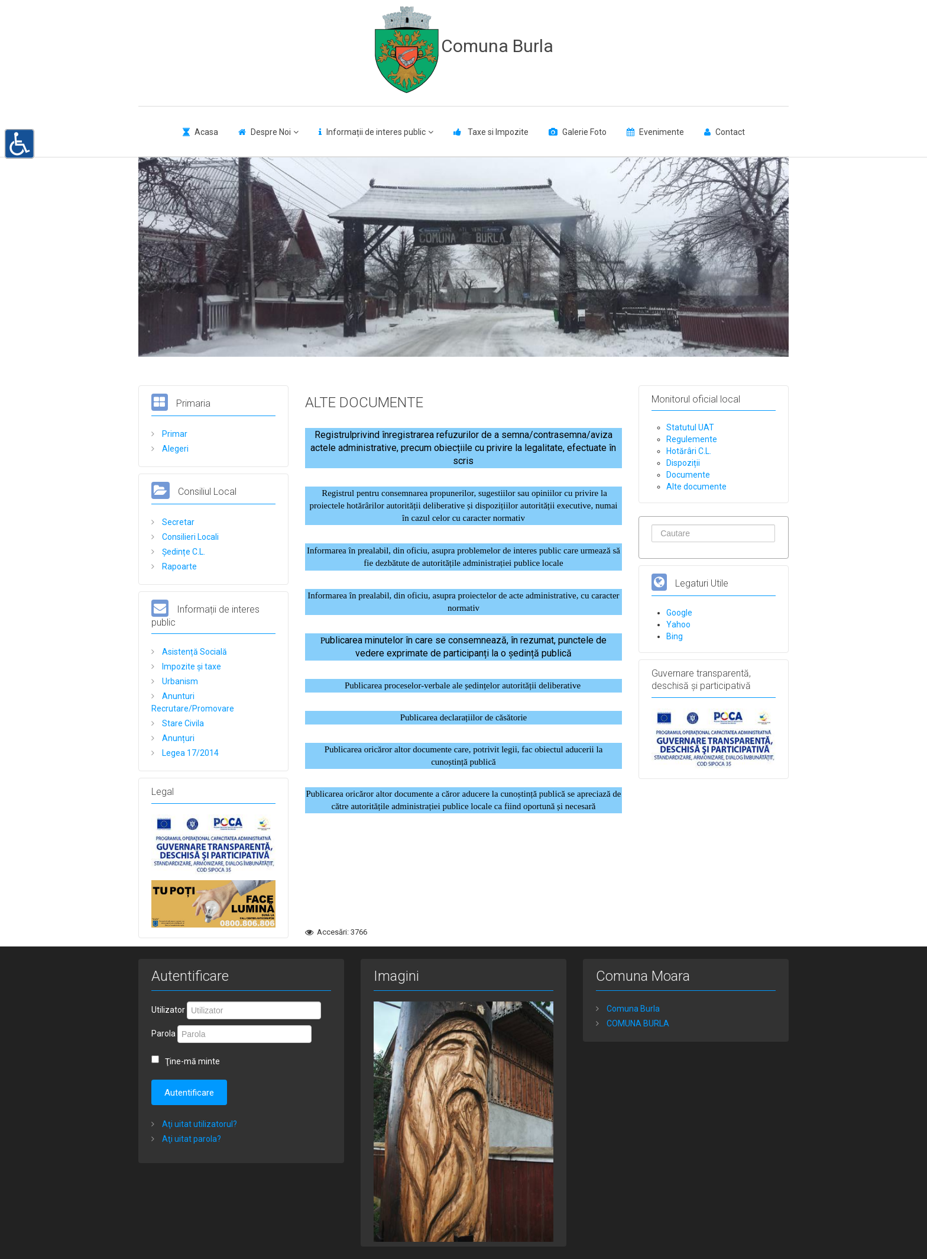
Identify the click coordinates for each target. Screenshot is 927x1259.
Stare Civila (182, 723)
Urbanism (179, 681)
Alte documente (696, 486)
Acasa (206, 132)
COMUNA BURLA (637, 1023)
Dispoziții (683, 463)
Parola (163, 1033)
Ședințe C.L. (182, 551)
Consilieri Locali (189, 537)
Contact (730, 132)
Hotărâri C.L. (688, 451)
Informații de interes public (376, 132)
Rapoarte (178, 566)
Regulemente (691, 439)
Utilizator (168, 1010)
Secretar (177, 522)
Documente (688, 474)
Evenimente (661, 132)
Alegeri (174, 448)
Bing (674, 636)
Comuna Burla (497, 46)
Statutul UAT (690, 427)
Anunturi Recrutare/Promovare (192, 702)
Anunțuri (177, 738)
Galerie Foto (584, 132)
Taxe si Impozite (497, 132)
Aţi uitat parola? (190, 1139)
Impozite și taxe (190, 666)
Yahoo (678, 624)
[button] (19, 142)
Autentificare (189, 1092)
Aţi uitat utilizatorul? (198, 1124)
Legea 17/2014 (189, 753)
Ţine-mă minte (192, 1061)
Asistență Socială (193, 651)
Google (679, 612)
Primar (173, 434)
